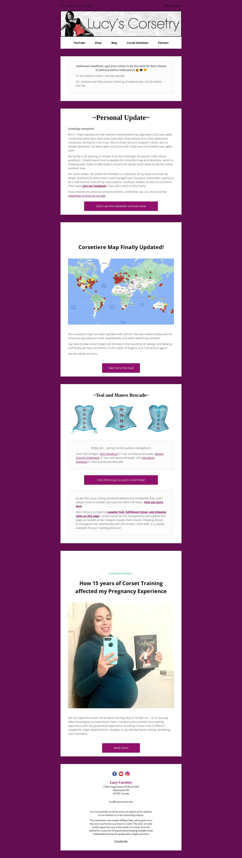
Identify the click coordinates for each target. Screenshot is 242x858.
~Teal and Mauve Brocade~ (121, 395)
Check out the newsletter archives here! (121, 206)
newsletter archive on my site (86, 196)
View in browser (173, 5)
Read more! (121, 748)
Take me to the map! (121, 368)
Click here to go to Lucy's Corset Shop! (121, 480)
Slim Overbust (109, 454)
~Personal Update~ (121, 117)
